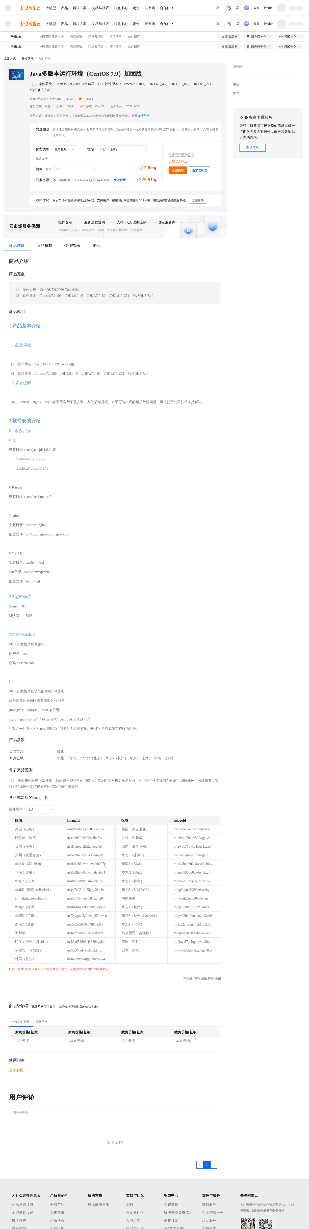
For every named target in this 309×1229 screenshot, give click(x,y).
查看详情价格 (141, 115)
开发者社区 (135, 1212)
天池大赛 (133, 1220)
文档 (129, 1204)
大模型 (51, 8)
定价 (136, 8)
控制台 (268, 8)
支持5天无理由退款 (131, 222)
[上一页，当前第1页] (199, 1165)
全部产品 (57, 1204)
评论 (96, 245)
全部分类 (10, 58)
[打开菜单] (8, 8)
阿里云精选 (95, 36)
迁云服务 (209, 1220)
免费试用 (57, 1212)
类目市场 (76, 36)
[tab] (21, 1022)
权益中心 (121, 8)
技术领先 (19, 1220)
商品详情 (17, 245)
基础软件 (27, 58)
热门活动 (116, 36)
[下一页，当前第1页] (213, 1165)
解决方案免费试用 (178, 1212)
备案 (256, 8)
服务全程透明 (94, 222)
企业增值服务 (213, 1212)
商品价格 (44, 245)
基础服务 (209, 1204)
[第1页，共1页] (206, 1165)
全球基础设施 (22, 1212)
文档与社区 (100, 8)
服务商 (237, 66)
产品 (64, 8)
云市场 (150, 8)
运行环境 (45, 58)
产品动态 (57, 1220)
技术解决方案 (98, 1204)
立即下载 (16, 1070)
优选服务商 (167, 222)
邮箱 (236, 93)
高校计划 (171, 1220)
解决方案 (80, 8)
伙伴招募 (134, 36)
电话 (236, 84)
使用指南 (72, 245)
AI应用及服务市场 (52, 36)
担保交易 (65, 222)
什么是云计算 (22, 1204)
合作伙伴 (167, 8)
